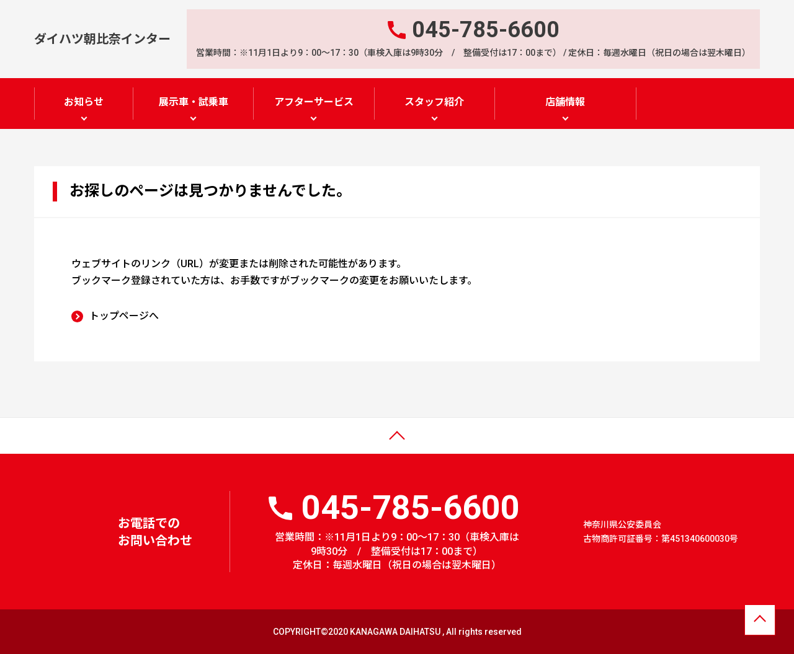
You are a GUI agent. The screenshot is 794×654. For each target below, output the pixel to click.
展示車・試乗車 (193, 102)
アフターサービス (314, 102)
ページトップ (39, 444)
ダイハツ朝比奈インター (102, 38)
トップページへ (124, 315)
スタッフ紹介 (434, 102)
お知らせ (84, 102)
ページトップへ (760, 621)
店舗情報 (565, 102)
